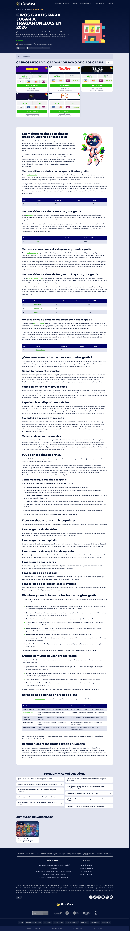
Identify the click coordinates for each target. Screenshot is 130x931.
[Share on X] (20, 48)
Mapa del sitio (98, 928)
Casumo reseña (32, 88)
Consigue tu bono (32, 85)
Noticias (110, 4)
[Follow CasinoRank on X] (99, 897)
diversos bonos (40, 699)
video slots (29, 215)
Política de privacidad (86, 868)
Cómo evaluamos (86, 871)
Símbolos (54, 868)
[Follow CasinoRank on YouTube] (103, 897)
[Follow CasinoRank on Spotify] (107, 897)
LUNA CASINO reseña (97, 88)
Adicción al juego (78, 928)
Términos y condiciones (33, 928)
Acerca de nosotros (86, 865)
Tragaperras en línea (61, 4)
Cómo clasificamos (86, 874)
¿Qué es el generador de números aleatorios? (53, 877)
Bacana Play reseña (64, 114)
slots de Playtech (38, 323)
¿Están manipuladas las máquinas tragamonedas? (54, 865)
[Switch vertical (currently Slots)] (109, 62)
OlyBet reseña (65, 88)
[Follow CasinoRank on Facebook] (91, 897)
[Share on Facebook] (30, 48)
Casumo (39, 204)
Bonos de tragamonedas (81, 4)
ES (18, 897)
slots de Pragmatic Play (34, 278)
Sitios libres (98, 4)
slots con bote (32, 175)
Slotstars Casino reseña (32, 114)
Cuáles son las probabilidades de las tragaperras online (53, 871)
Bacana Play (37, 304)
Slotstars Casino (38, 308)
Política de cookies (57, 928)
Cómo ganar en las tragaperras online (54, 874)
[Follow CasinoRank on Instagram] (95, 897)
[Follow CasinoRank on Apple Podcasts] (111, 897)
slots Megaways (32, 253)
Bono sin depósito (28, 712)
